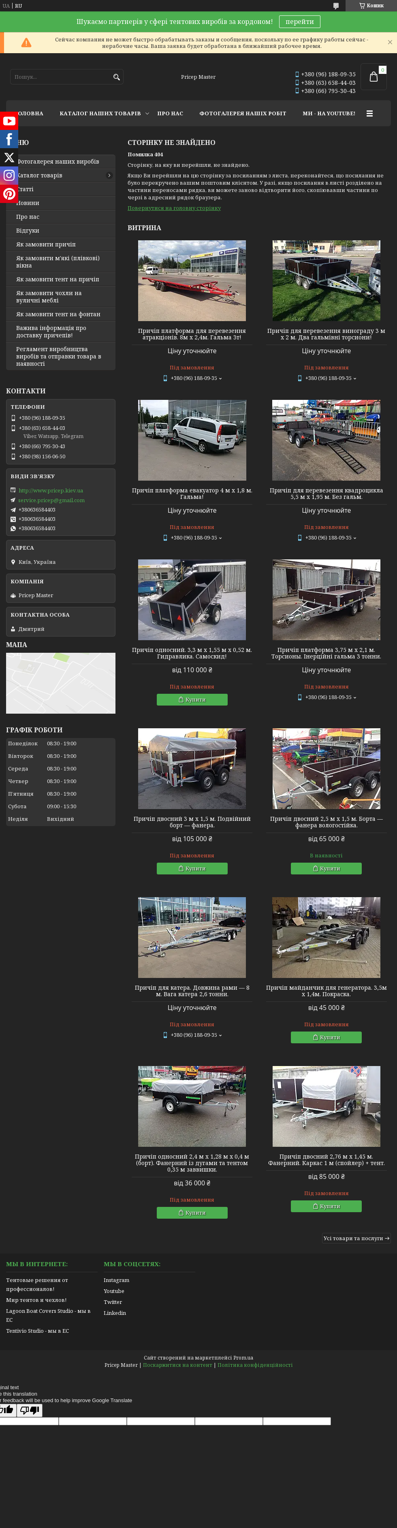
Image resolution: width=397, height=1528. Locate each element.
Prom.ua (243, 1357)
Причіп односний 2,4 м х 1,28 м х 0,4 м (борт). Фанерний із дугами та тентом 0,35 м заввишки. (192, 1163)
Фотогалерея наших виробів (57, 161)
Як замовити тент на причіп (57, 279)
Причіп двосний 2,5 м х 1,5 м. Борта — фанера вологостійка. (326, 822)
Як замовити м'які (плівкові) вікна (58, 262)
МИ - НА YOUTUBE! (329, 113)
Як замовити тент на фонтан (58, 314)
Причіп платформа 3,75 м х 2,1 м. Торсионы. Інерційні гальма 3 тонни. (326, 653)
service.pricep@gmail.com (51, 500)
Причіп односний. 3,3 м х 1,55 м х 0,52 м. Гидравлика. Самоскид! (192, 653)
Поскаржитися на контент (177, 1365)
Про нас (27, 216)
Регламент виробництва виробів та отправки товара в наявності (58, 356)
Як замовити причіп (46, 244)
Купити (196, 699)
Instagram (116, 1280)
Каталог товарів (39, 175)
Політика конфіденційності (255, 1365)
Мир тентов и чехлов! (36, 1300)
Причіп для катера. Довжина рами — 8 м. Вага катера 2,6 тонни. (192, 990)
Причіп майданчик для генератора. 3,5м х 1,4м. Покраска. (326, 990)
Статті (25, 189)
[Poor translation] (30, 1410)
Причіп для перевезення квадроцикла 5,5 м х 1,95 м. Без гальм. (326, 493)
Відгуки (27, 230)
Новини (27, 203)
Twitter (113, 1302)
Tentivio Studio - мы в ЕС (37, 1330)
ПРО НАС (170, 113)
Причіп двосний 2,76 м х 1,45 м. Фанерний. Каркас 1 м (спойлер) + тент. (326, 1159)
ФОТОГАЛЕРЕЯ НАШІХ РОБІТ (242, 113)
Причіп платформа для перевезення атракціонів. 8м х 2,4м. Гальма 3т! (192, 334)
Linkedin (115, 1312)
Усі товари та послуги (353, 1238)
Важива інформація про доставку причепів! (51, 331)
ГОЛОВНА (28, 113)
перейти (300, 21)
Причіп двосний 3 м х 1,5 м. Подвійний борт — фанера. (192, 822)
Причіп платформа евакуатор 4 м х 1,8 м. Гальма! (192, 493)
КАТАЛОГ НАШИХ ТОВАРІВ (100, 113)
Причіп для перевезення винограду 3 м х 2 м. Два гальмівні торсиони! (326, 334)
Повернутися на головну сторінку (174, 208)
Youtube (114, 1291)
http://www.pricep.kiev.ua (51, 490)
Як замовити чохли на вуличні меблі (49, 296)
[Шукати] (116, 77)
